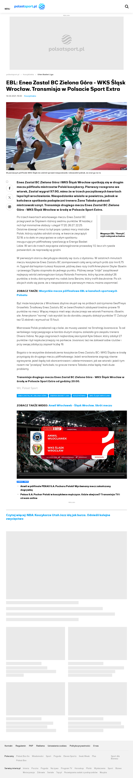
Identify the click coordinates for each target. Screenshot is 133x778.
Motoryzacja (29, 772)
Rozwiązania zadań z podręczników (80, 772)
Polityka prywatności (80, 746)
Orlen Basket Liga (45, 74)
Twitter (9, 197)
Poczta (34, 768)
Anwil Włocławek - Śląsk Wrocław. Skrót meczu (80, 405)
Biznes (119, 768)
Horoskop (79, 768)
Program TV (66, 768)
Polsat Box (21, 760)
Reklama (40, 746)
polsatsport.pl (12, 74)
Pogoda (57, 756)
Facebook (9, 188)
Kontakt (8, 746)
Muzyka (103, 772)
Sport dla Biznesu (115, 757)
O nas (96, 746)
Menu (7, 9)
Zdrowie (41, 772)
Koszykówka (28, 74)
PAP (31, 746)
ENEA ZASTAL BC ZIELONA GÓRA (32, 395)
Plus (94, 756)
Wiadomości (37, 756)
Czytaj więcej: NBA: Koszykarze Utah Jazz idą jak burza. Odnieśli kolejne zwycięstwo (58, 517)
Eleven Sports (70, 756)
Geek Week (84, 756)
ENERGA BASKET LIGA (59, 395)
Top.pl (59, 772)
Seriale (50, 772)
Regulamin (21, 746)
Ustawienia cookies (57, 746)
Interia (26, 768)
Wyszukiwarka (126, 6)
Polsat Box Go (22, 756)
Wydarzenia (99, 768)
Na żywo (55, 768)
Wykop (9, 206)
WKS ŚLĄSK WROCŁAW (99, 395)
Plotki (89, 768)
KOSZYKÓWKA (79, 395)
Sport (48, 756)
